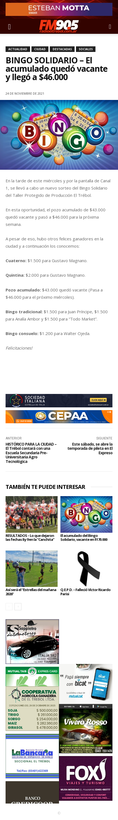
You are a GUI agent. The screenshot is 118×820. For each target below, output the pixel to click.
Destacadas (62, 49)
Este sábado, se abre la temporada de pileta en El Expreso (89, 448)
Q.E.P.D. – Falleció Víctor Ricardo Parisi (85, 591)
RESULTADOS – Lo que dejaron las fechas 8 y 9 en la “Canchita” (30, 537)
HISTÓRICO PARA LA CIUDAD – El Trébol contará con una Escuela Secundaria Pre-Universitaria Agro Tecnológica (31, 452)
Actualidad (18, 49)
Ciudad (39, 49)
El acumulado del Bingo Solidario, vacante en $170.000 (83, 537)
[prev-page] (9, 606)
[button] (9, 26)
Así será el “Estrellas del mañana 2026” (31, 591)
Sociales (85, 49)
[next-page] (17, 606)
